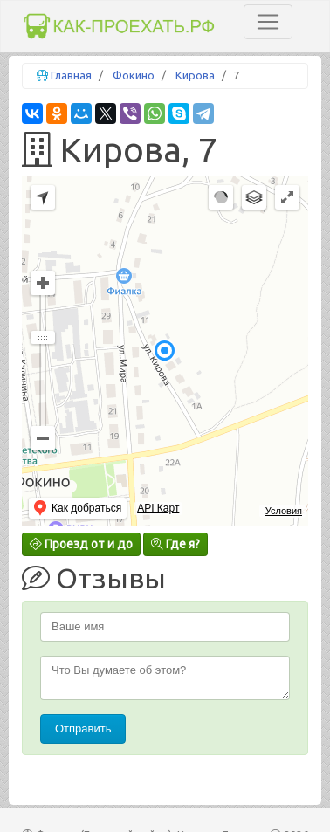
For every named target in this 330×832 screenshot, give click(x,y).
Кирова (195, 75)
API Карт (158, 508)
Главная (71, 75)
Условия (283, 510)
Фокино (134, 75)
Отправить (83, 728)
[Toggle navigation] (268, 21)
